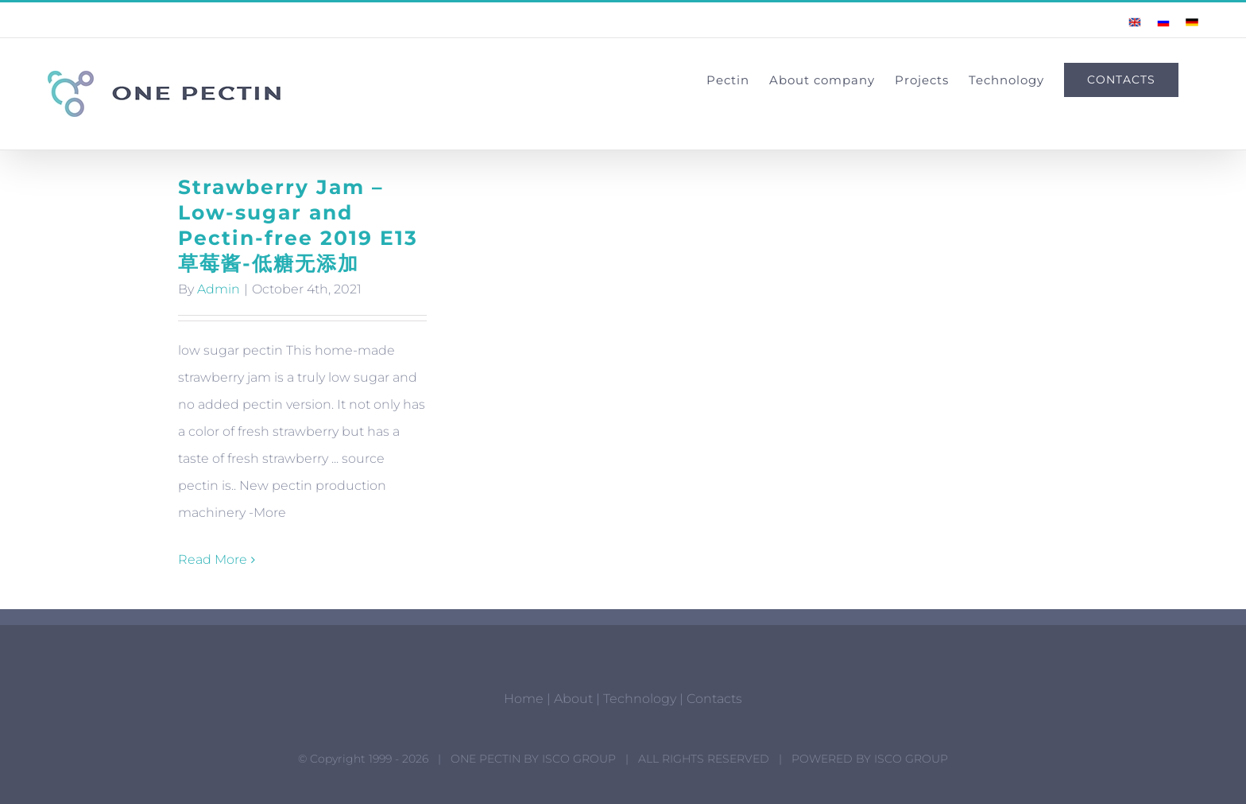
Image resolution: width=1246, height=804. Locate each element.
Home (524, 698)
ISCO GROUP (579, 759)
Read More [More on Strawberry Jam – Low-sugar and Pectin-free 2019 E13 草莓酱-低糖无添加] (212, 559)
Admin (218, 289)
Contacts (714, 698)
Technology (639, 698)
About (573, 698)
